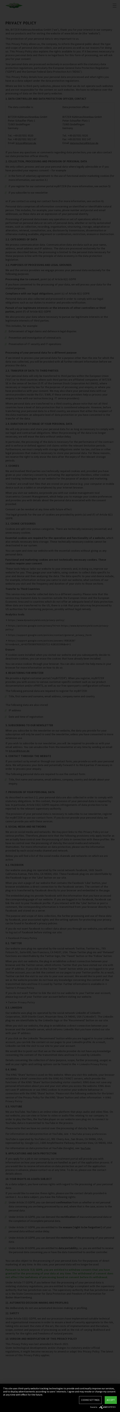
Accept (111, 1399)
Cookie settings (90, 1399)
